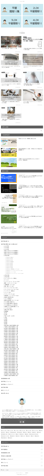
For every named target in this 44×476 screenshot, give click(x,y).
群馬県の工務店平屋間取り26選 (11, 330)
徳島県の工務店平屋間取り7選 (10, 359)
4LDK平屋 (6, 249)
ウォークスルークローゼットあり (11, 289)
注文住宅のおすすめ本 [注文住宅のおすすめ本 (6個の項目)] (34, 434)
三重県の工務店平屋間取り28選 (11, 339)
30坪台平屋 (6, 275)
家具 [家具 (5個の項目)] (25, 432)
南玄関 (5, 323)
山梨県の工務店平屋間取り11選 (11, 337)
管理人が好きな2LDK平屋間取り (11, 250)
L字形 (5, 317)
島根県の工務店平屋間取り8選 (10, 353)
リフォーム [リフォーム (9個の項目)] (35, 430)
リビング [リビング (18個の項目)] (29, 430)
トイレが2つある (8, 308)
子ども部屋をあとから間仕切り (11, 305)
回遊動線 (6, 311)
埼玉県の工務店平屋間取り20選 (11, 328)
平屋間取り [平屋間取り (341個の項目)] (4, 434)
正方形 (5, 314)
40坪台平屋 (6, 276)
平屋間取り (23, 449)
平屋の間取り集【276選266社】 (10, 244)
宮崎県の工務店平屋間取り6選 (10, 372)
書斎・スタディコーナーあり (10, 283)
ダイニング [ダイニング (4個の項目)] (11, 430)
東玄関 (5, 320)
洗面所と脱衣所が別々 (9, 297)
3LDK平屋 (6, 247)
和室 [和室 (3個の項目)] (41, 430)
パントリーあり (7, 292)
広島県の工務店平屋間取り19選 (11, 352)
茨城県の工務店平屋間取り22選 (11, 331)
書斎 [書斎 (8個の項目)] (27, 434)
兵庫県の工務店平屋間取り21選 (11, 345)
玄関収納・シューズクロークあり (11, 295)
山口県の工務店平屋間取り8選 (10, 356)
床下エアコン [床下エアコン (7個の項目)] (12, 434)
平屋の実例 (5, 387)
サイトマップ (6, 390)
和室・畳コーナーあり (9, 286)
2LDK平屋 (6, 246)
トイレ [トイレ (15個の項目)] (16, 430)
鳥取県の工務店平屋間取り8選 (10, 355)
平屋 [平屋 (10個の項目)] (39, 432)
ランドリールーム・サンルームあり (12, 281)
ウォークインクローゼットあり (11, 287)
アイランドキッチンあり (9, 294)
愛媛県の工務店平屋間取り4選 (10, 363)
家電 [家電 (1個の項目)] (30, 432)
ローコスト (6, 279)
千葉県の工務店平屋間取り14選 (11, 326)
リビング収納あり (8, 298)
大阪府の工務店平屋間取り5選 (10, 344)
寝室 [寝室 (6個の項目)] (34, 432)
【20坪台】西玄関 (9, 266)
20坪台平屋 (6, 255)
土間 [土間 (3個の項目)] (3, 432)
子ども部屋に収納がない (9, 301)
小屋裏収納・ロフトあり (9, 284)
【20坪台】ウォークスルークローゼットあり (14, 270)
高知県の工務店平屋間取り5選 (10, 361)
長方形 (5, 312)
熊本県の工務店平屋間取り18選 (11, 369)
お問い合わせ (6, 393)
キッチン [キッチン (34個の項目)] (4, 430)
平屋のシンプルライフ (8, 384)
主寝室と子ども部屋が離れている (11, 306)
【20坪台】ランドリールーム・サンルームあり (15, 273)
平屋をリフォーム (7, 381)
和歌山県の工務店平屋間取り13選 (11, 348)
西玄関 (5, 322)
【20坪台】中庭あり (10, 257)
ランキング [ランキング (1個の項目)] (23, 430)
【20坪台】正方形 (9, 260)
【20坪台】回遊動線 (10, 261)
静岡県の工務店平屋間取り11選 (11, 336)
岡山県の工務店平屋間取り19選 (11, 350)
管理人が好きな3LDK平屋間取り (11, 252)
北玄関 (5, 319)
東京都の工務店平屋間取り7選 (10, 334)
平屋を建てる (6, 241)
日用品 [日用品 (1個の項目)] (22, 434)
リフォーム (23, 462)
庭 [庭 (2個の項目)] (17, 434)
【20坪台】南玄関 (9, 263)
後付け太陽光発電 (23, 456)
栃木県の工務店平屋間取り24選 (11, 333)
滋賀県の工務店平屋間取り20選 (11, 347)
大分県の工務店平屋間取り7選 (10, 370)
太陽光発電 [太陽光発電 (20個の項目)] (13, 432)
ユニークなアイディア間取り (10, 278)
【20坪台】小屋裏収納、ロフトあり (12, 269)
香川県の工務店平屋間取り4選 (10, 358)
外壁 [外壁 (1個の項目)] (8, 432)
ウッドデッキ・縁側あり (9, 290)
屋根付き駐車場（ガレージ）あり (11, 300)
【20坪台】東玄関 (9, 264)
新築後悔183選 (6, 378)
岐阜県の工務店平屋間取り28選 (11, 341)
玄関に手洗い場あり (8, 309)
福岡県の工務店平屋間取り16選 (11, 364)
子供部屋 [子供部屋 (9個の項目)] (20, 432)
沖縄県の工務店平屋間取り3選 (10, 375)
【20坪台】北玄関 (9, 267)
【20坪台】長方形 (9, 258)
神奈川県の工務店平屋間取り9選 (11, 325)
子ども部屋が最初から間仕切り (11, 303)
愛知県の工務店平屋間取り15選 (11, 342)
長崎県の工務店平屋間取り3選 (10, 367)
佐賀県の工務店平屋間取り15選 (11, 366)
